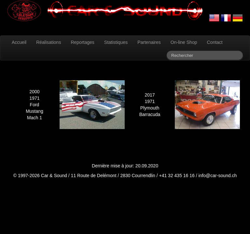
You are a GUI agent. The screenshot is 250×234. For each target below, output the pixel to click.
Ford (34, 104)
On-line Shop (184, 42)
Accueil (19, 42)
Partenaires (149, 42)
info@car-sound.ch (218, 175)
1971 (34, 98)
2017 (150, 95)
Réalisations (48, 42)
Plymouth (149, 107)
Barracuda (149, 114)
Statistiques (116, 42)
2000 (34, 91)
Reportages (82, 42)
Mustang (34, 111)
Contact (214, 42)
